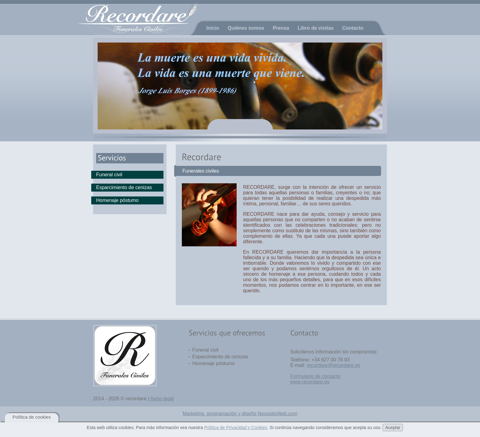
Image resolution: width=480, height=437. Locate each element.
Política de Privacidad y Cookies (235, 427)
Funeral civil (109, 174)
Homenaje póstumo (117, 200)
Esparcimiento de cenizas (124, 187)
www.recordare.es (309, 381)
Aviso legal (162, 398)
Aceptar (392, 427)
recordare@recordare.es (333, 365)
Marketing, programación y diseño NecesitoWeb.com (240, 413)
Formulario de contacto (315, 376)
